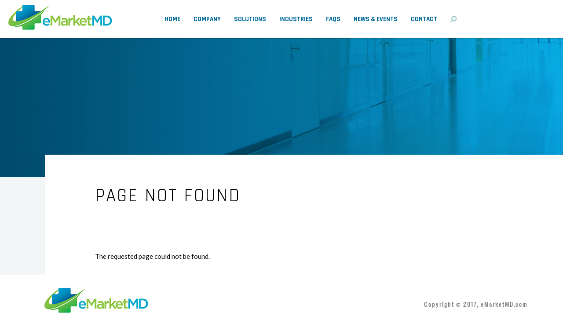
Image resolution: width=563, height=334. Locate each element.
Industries (296, 19)
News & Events (376, 19)
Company (207, 19)
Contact (424, 19)
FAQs (333, 19)
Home (172, 19)
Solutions (250, 19)
